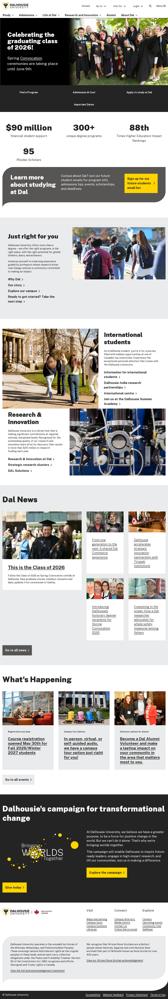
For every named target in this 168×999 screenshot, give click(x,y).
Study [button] (7, 15)
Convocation (31, 58)
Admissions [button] (26, 15)
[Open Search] (150, 6)
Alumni (111, 15)
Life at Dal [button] (49, 15)
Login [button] (136, 6)
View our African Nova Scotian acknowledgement (115, 960)
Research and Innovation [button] (81, 15)
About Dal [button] (127, 15)
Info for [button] (117, 6)
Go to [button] (99, 6)
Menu (161, 6)
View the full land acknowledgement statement (37, 970)
